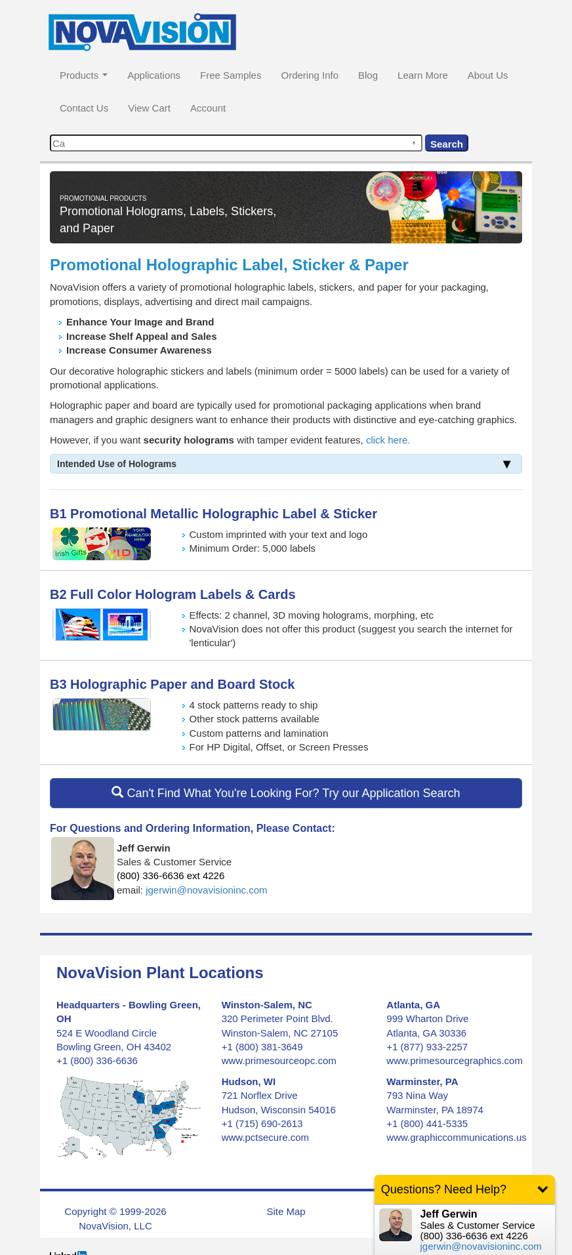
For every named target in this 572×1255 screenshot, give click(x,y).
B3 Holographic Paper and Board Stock (172, 684)
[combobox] (236, 143)
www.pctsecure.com (265, 1137)
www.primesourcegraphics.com (454, 1060)
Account (208, 107)
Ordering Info (309, 75)
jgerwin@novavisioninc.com (206, 889)
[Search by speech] (413, 143)
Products (84, 75)
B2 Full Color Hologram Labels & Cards (173, 594)
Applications (153, 75)
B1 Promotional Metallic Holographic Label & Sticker (213, 513)
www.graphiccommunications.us (456, 1137)
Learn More (423, 75)
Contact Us (84, 107)
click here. (388, 439)
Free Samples (230, 75)
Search (446, 144)
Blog (368, 75)
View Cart (149, 107)
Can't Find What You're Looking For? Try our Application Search (286, 793)
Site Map (285, 1211)
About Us (488, 75)
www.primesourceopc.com (279, 1060)
